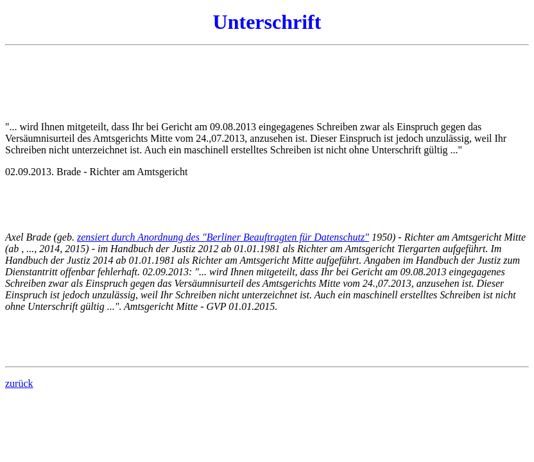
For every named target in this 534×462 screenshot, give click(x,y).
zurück (19, 383)
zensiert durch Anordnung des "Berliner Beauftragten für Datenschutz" (223, 237)
